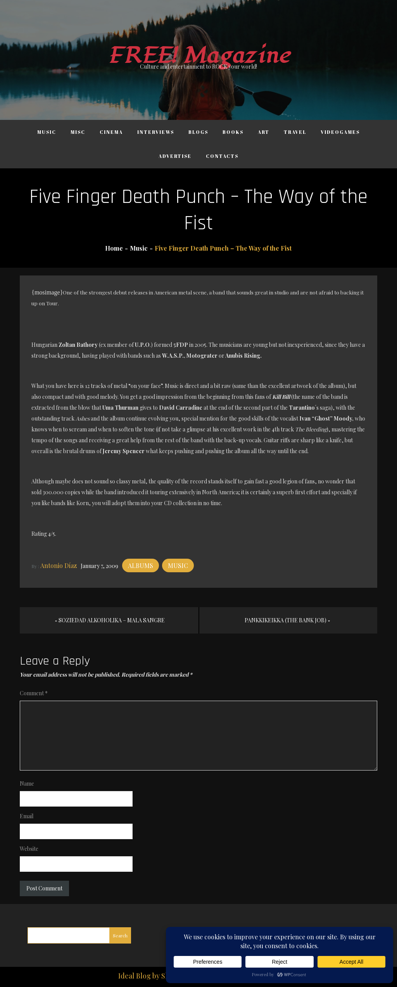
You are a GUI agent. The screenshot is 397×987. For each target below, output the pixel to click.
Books (233, 132)
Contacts (222, 156)
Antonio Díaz (58, 565)
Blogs (198, 132)
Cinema (111, 132)
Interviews (155, 132)
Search (120, 935)
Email (26, 816)
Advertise (175, 156)
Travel (295, 132)
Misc (78, 132)
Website (29, 848)
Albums (140, 565)
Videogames (340, 132)
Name (27, 783)
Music (46, 132)
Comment (34, 693)
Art (263, 132)
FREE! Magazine (198, 55)
